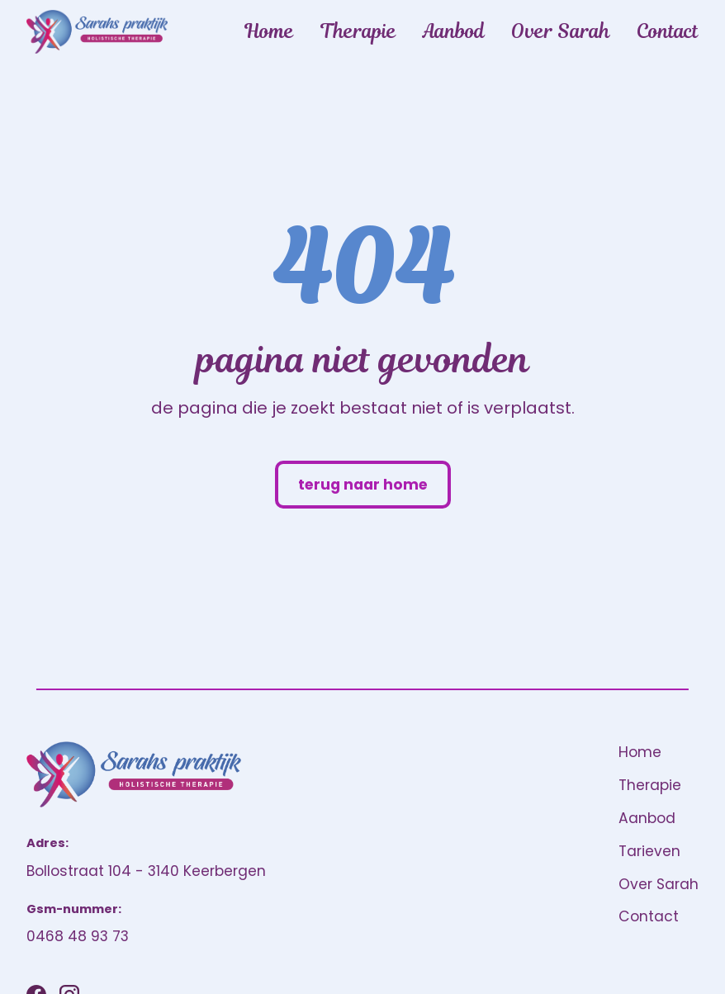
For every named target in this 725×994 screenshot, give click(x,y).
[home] (97, 32)
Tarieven (649, 851)
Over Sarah (560, 31)
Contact (668, 31)
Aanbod (454, 31)
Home (269, 31)
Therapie (358, 31)
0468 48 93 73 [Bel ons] (77, 936)
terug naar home (363, 485)
